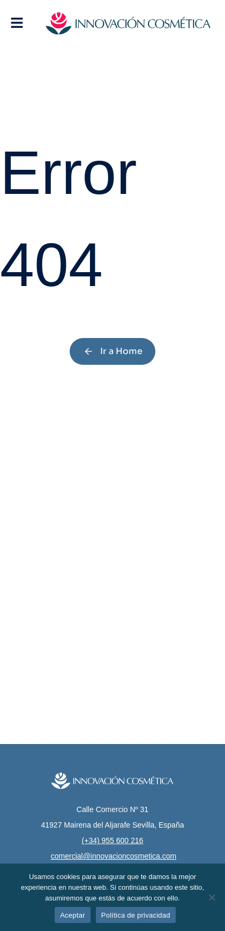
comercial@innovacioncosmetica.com (113, 856)
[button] (17, 22)
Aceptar (72, 915)
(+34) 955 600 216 (113, 840)
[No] (211, 897)
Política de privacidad (135, 915)
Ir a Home (112, 351)
